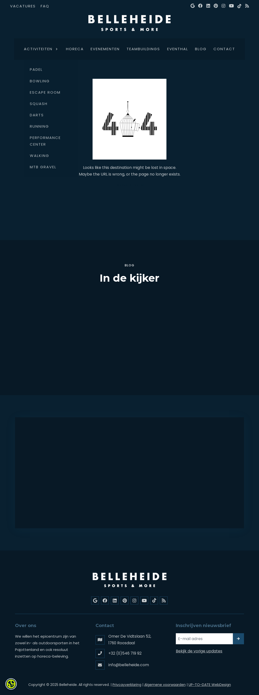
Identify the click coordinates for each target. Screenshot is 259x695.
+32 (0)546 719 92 (125, 653)
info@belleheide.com (128, 665)
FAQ (45, 6)
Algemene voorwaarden (165, 684)
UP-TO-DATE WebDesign (210, 684)
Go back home (129, 185)
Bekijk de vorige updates (199, 651)
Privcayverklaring (127, 684)
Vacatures (23, 6)
